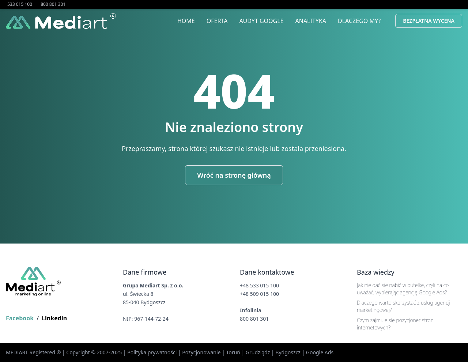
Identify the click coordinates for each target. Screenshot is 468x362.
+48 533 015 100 (259, 285)
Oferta (217, 21)
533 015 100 (20, 4)
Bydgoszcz (288, 352)
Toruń (233, 352)
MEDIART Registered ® (33, 352)
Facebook (20, 318)
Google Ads (319, 352)
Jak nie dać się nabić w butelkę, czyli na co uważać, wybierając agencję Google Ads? (403, 289)
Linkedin (54, 318)
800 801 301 (53, 4)
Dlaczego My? (359, 21)
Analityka (311, 21)
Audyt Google (261, 21)
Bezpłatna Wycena (428, 20)
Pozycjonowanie (201, 352)
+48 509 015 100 (259, 293)
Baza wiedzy (376, 272)
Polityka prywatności (152, 352)
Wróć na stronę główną (234, 175)
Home (186, 21)
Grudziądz (258, 352)
